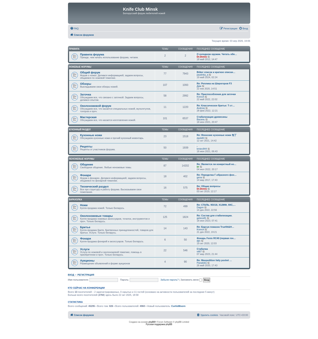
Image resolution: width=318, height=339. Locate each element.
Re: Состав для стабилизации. (214, 215)
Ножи (84, 205)
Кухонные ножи (91, 135)
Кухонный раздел (80, 129)
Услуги (85, 249)
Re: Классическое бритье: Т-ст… (216, 105)
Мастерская (88, 117)
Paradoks (202, 263)
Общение (86, 164)
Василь (201, 119)
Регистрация (85, 275)
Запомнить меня (191, 279)
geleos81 (201, 218)
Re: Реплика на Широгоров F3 (214, 83)
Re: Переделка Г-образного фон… (217, 175)
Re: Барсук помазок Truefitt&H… (215, 227)
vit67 (199, 251)
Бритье (85, 227)
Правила (74, 49)
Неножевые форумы (81, 159)
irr (198, 166)
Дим (199, 86)
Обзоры (85, 83)
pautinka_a (202, 74)
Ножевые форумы (80, 67)
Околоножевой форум (95, 105)
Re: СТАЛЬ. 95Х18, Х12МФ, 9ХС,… (216, 205)
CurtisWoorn (178, 306)
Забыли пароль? (169, 279)
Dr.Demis (202, 56)
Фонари (85, 175)
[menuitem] (74, 28)
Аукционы (87, 260)
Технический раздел (94, 186)
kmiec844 (202, 148)
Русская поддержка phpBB (159, 324)
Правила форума (92, 54)
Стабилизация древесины (212, 117)
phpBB (152, 322)
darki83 (201, 138)
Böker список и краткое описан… (216, 72)
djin (198, 240)
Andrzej (201, 108)
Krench (200, 96)
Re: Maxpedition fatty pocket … (214, 260)
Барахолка (75, 199)
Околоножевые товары (96, 215)
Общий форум (90, 72)
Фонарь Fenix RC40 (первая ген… (216, 238)
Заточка (85, 94)
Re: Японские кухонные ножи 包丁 (217, 135)
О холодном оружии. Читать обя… (217, 54)
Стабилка (202, 249)
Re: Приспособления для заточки (216, 94)
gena (199, 177)
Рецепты (86, 146)
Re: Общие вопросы (208, 186)
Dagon (200, 207)
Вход (71, 275)
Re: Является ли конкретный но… (217, 164)
